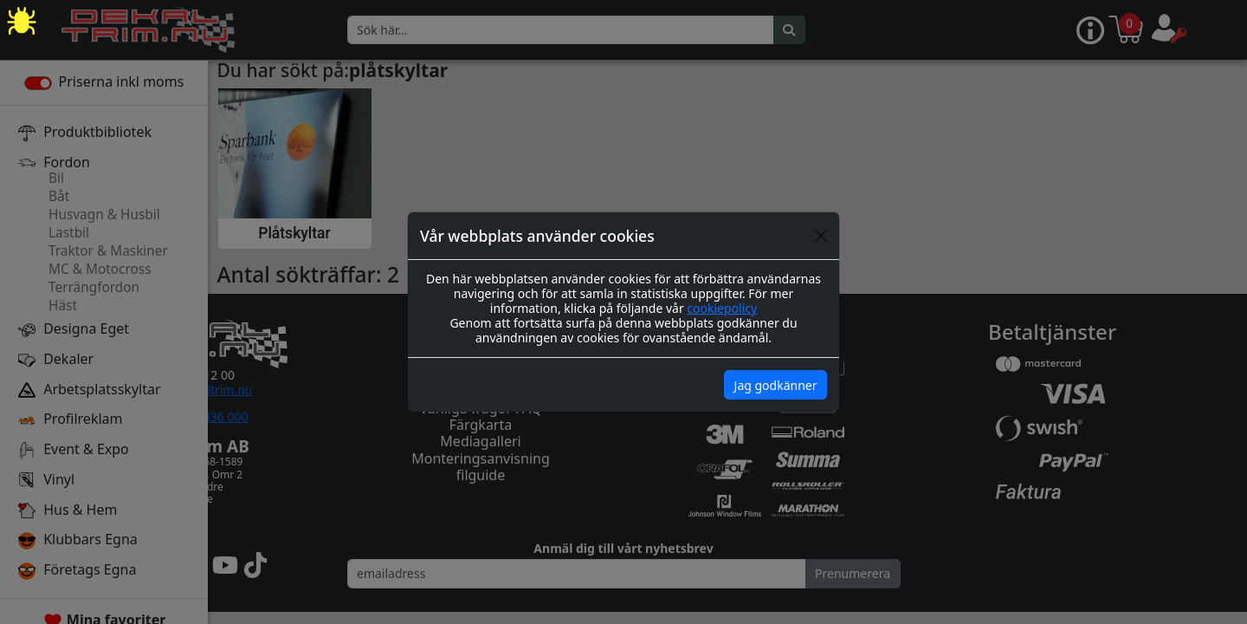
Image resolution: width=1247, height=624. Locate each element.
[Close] (821, 236)
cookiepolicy (722, 308)
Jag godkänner (775, 385)
